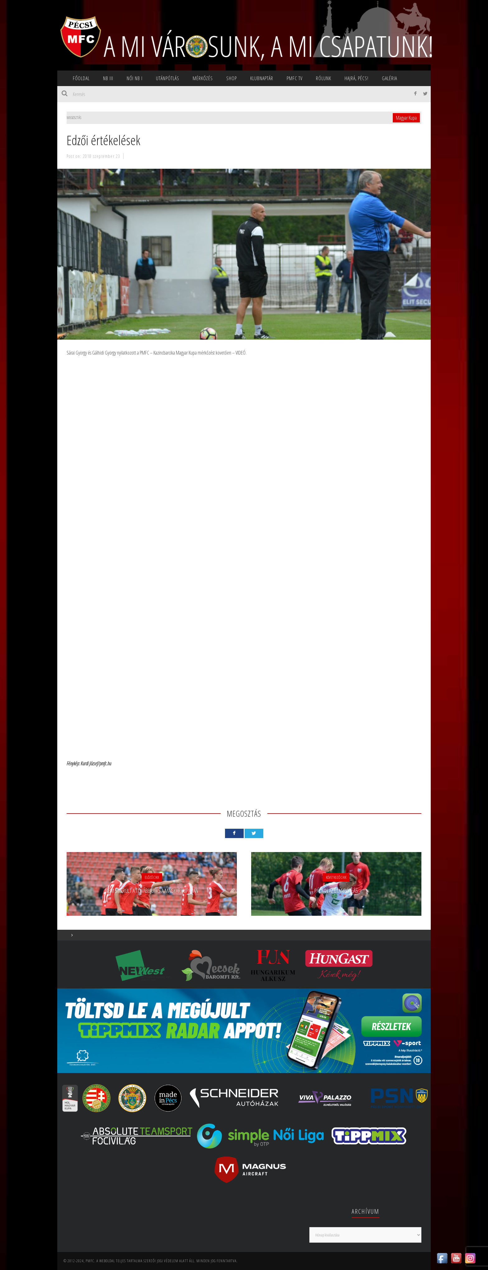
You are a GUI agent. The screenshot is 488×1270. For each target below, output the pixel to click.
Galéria (389, 78)
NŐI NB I (135, 78)
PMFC (90, 1260)
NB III (108, 78)
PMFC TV (295, 78)
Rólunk (323, 78)
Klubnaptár (261, 78)
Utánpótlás (167, 78)
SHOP (231, 78)
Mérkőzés (203, 78)
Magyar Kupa (406, 117)
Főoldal (81, 78)
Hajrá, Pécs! (356, 78)
